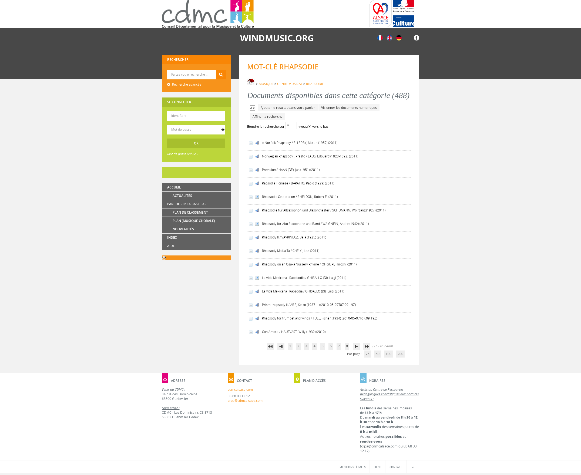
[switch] (222, 129)
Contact (395, 467)
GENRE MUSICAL (290, 84)
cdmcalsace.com (240, 389)
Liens (377, 467)
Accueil (174, 187)
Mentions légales (352, 467)
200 (400, 354)
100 (388, 354)
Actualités (182, 195)
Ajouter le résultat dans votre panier (288, 107)
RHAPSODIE (315, 84)
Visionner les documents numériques (349, 107)
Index (172, 237)
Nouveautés (183, 229)
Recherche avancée (186, 84)
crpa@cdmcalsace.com (245, 400)
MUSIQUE (266, 84)
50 (378, 354)
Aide (171, 246)
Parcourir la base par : (187, 204)
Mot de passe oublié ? (182, 154)
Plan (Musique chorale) (194, 220)
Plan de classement (190, 212)
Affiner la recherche (268, 116)
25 (368, 354)
